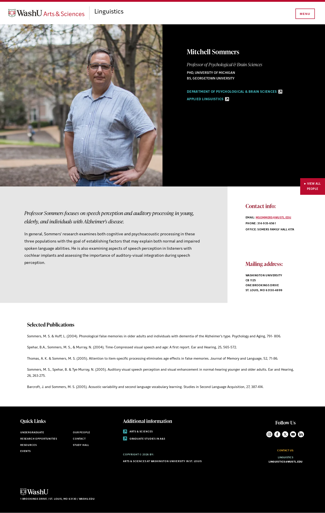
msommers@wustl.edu (273, 217)
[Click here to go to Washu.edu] (34, 494)
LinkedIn (301, 434)
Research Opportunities (38, 439)
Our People (81, 432)
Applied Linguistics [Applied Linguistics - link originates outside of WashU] (208, 99)
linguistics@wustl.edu (286, 462)
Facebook (277, 434)
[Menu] (305, 14)
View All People (314, 186)
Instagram (269, 434)
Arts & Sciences (138, 432)
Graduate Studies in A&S (144, 439)
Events (25, 451)
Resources (28, 445)
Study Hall (81, 445)
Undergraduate (32, 432)
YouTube (293, 434)
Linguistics (112, 12)
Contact (79, 439)
